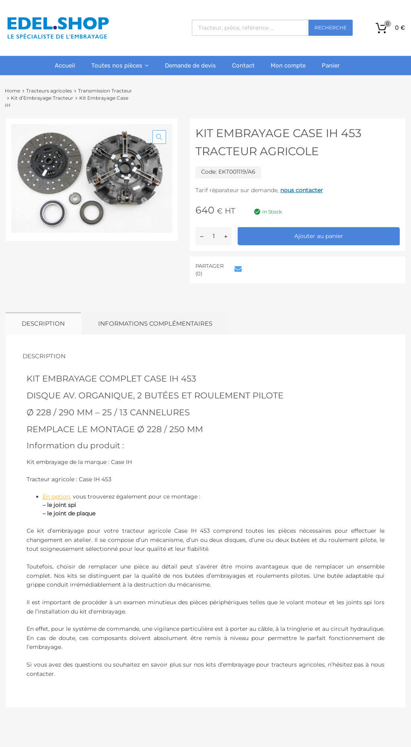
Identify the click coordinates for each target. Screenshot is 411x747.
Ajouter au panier (318, 236)
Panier (331, 65)
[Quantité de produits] (214, 236)
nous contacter (301, 190)
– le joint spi (59, 505)
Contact (243, 65)
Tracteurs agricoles (49, 91)
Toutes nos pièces (120, 65)
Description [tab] (43, 323)
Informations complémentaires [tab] (155, 323)
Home (12, 91)
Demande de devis (190, 65)
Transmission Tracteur (105, 91)
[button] (159, 137)
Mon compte (288, 65)
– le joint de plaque (69, 513)
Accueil (65, 65)
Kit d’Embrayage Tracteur (42, 98)
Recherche (330, 28)
